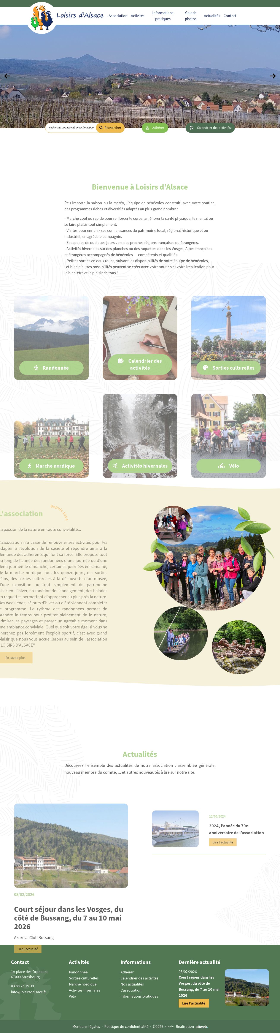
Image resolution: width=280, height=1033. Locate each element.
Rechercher (110, 127)
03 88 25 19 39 (22, 986)
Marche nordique (83, 984)
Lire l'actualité (28, 961)
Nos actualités (132, 984)
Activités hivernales (84, 990)
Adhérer (158, 127)
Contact (230, 15)
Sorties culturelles (84, 978)
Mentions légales (86, 1026)
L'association (131, 990)
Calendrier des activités (214, 127)
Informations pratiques (139, 996)
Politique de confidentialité (126, 1026)
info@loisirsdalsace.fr (28, 992)
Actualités (212, 15)
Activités (138, 15)
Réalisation (192, 1026)
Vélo (72, 996)
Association (118, 15)
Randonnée (78, 972)
